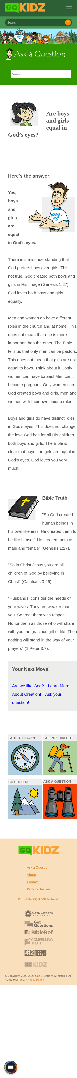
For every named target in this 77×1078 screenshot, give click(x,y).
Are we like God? (28, 685)
